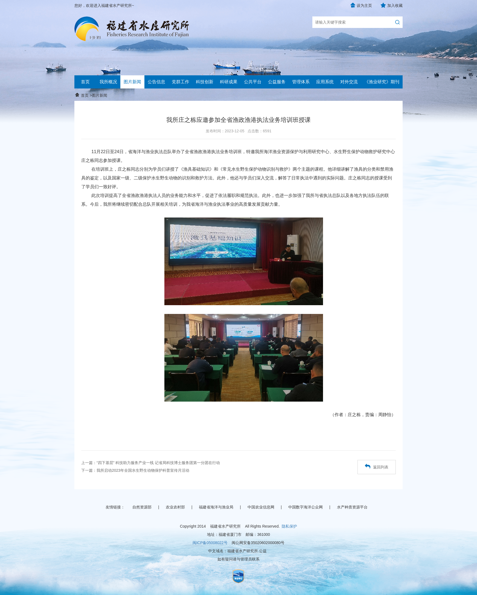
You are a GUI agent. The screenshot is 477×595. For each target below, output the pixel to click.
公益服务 (277, 81)
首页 (85, 81)
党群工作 (180, 81)
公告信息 (156, 81)
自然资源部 (142, 507)
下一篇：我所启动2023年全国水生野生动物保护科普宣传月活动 (135, 470)
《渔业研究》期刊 (381, 81)
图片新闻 (132, 81)
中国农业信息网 (261, 507)
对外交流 (349, 81)
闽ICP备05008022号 (210, 542)
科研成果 (228, 81)
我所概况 (108, 81)
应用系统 (325, 81)
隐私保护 (289, 526)
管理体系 (301, 81)
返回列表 (376, 466)
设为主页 (364, 5)
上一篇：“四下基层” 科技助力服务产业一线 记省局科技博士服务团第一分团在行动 (150, 462)
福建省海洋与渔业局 (216, 507)
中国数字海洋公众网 (305, 507)
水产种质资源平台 (352, 507)
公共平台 (252, 81)
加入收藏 (395, 5)
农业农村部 (175, 507)
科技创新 (204, 81)
